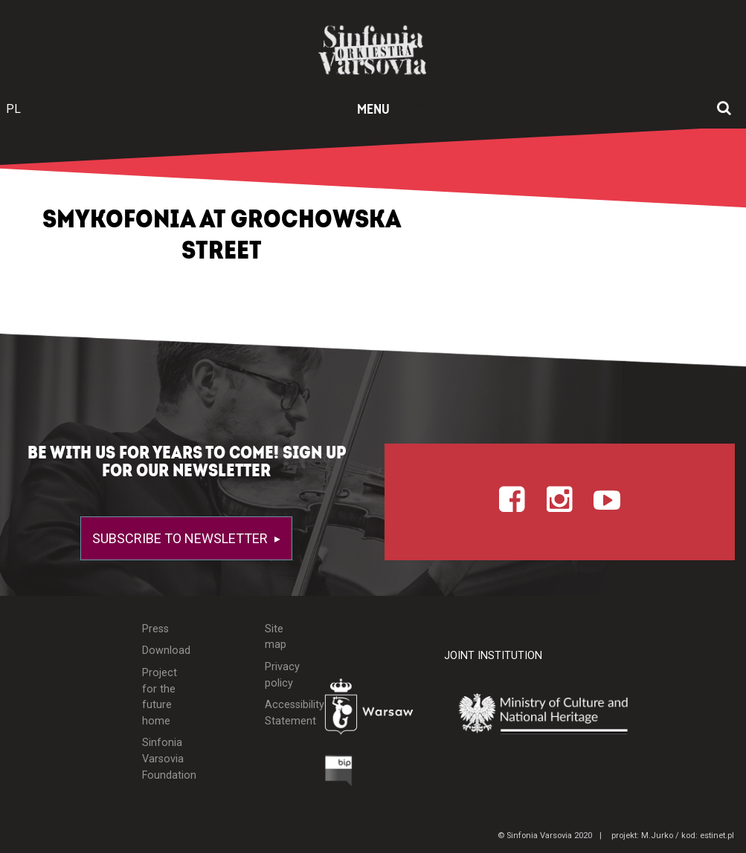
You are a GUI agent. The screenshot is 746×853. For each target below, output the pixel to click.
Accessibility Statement (283, 712)
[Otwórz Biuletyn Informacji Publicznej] (338, 774)
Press (155, 629)
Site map (275, 637)
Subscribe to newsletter (181, 538)
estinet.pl (717, 835)
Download (161, 650)
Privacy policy (282, 675)
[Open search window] (724, 109)
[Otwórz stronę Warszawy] (373, 710)
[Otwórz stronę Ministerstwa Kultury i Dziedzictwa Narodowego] (554, 714)
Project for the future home (159, 696)
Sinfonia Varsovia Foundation (161, 758)
